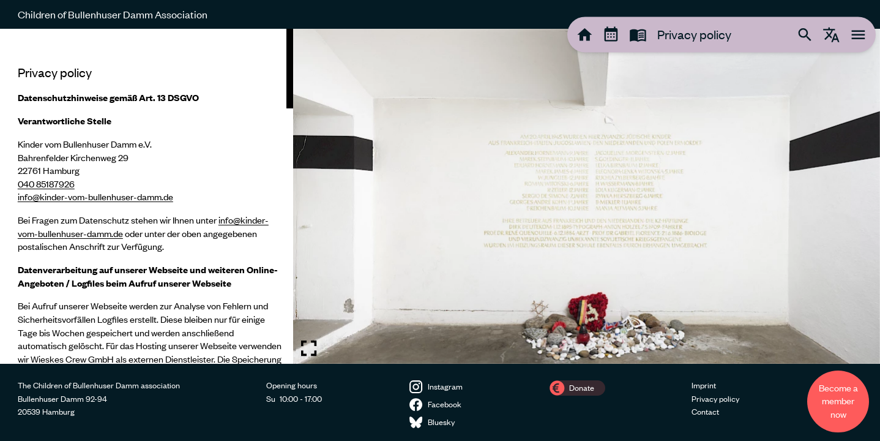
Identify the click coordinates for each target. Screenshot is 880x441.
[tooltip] (585, 34)
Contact (705, 411)
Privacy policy (715, 398)
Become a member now (838, 401)
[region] (146, 196)
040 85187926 (46, 184)
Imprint (704, 385)
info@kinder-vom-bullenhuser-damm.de (95, 196)
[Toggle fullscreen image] (309, 348)
